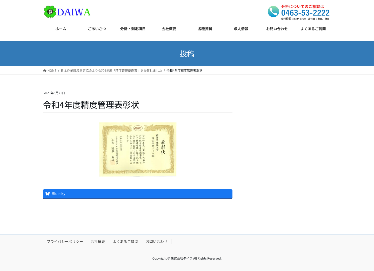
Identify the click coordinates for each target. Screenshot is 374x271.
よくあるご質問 (125, 241)
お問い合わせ (157, 241)
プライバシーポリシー (65, 241)
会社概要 (98, 241)
